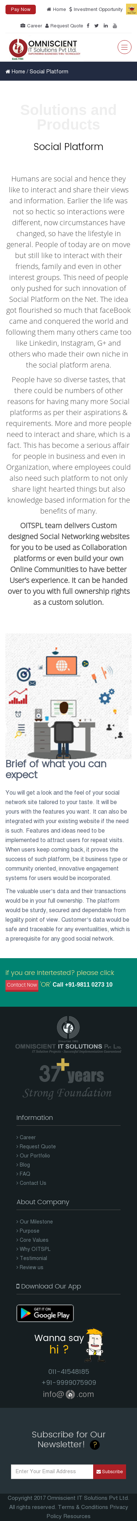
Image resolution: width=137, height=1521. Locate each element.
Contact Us (31, 1183)
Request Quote (63, 26)
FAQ (23, 1174)
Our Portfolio (33, 1156)
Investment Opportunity (95, 9)
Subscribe (109, 1471)
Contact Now (22, 985)
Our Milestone (34, 1222)
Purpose (27, 1231)
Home (55, 9)
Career (30, 26)
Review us (29, 1267)
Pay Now (20, 9)
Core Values (32, 1240)
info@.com (68, 1394)
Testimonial (31, 1258)
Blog (23, 1165)
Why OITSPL (33, 1249)
